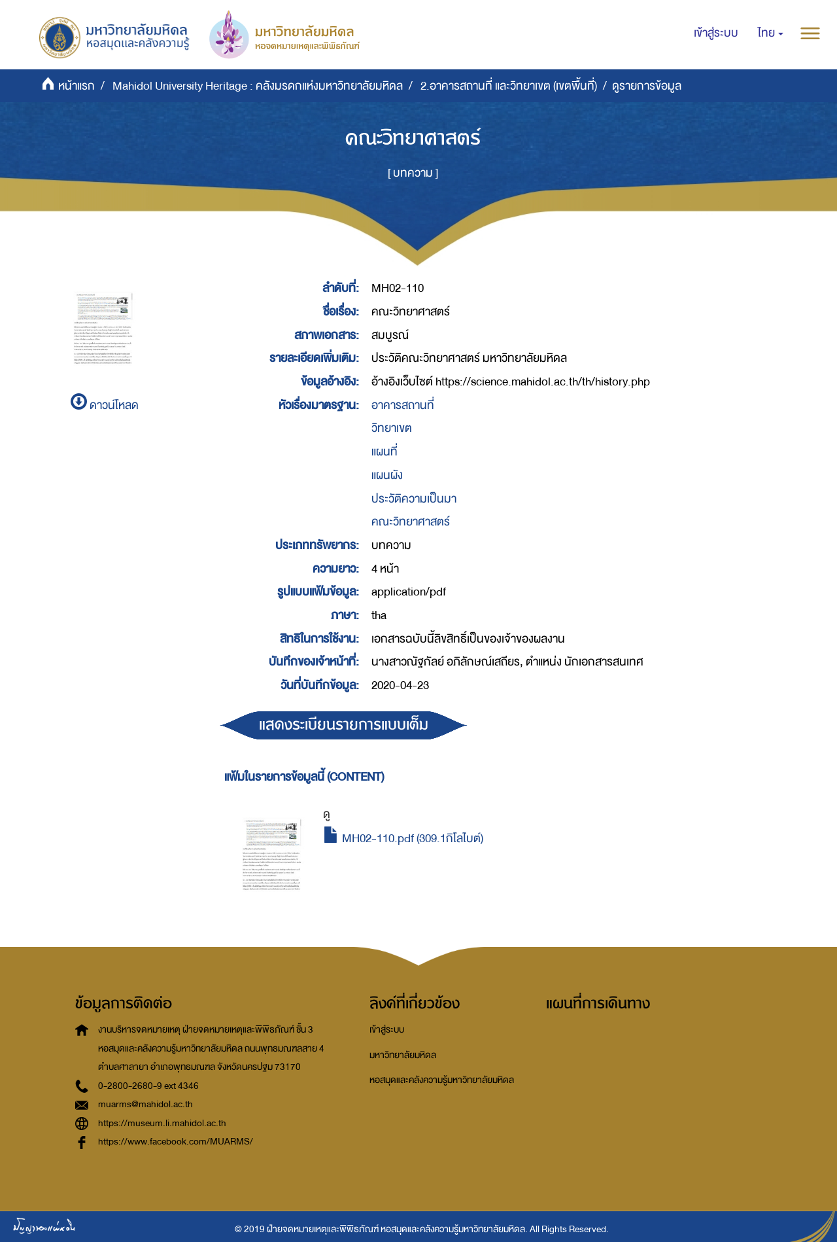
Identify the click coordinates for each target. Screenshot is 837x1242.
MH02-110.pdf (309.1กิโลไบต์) (403, 838)
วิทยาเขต (391, 428)
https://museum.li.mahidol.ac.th (162, 1123)
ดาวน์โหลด (105, 405)
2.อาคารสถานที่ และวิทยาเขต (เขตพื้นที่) (508, 86)
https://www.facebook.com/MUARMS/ (175, 1141)
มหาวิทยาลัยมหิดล (402, 1055)
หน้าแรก (76, 86)
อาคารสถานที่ (402, 405)
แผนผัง (387, 475)
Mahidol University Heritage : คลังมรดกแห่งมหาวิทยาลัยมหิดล (257, 86)
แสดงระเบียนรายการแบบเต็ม (343, 724)
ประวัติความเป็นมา (413, 499)
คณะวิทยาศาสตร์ (410, 522)
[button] (770, 33)
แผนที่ (384, 452)
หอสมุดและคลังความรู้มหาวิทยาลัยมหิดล (441, 1080)
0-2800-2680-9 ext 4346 (148, 1086)
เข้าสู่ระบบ (386, 1029)
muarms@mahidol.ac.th (145, 1104)
